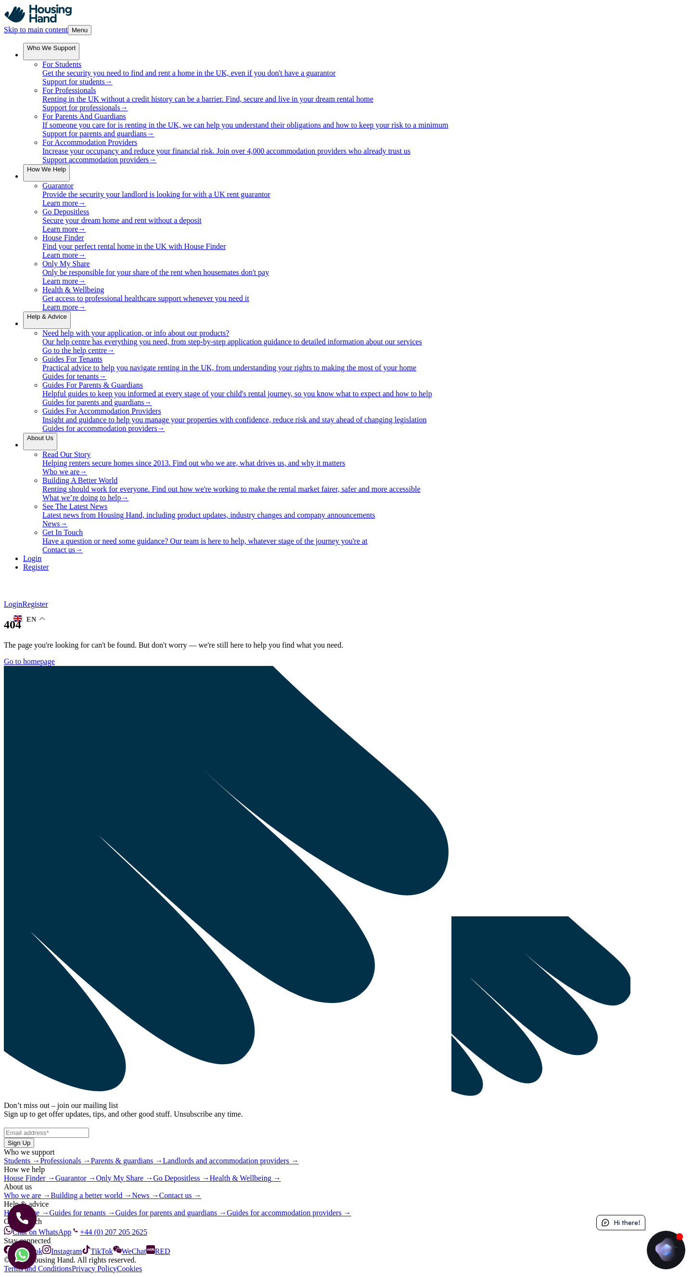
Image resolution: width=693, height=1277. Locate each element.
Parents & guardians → (126, 1161)
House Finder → (29, 1178)
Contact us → (180, 1195)
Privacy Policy (94, 1268)
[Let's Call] (22, 1218)
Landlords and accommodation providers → (231, 1161)
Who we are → (27, 1195)
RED (158, 1251)
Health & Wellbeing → (245, 1178)
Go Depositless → (181, 1178)
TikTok (97, 1251)
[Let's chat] (22, 1254)
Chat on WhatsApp (37, 1232)
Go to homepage (29, 661)
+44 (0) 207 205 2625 (109, 1232)
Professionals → (65, 1161)
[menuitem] (51, 51)
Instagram (62, 1251)
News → (145, 1195)
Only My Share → (125, 1178)
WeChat (129, 1251)
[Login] (356, 558)
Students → (22, 1161)
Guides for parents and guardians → (171, 1213)
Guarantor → (75, 1178)
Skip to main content (36, 30)
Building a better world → (91, 1195)
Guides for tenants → (82, 1213)
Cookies (129, 1268)
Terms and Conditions (38, 1268)
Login (13, 604)
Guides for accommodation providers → (289, 1213)
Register (35, 604)
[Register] (356, 567)
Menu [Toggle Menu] (80, 30)
